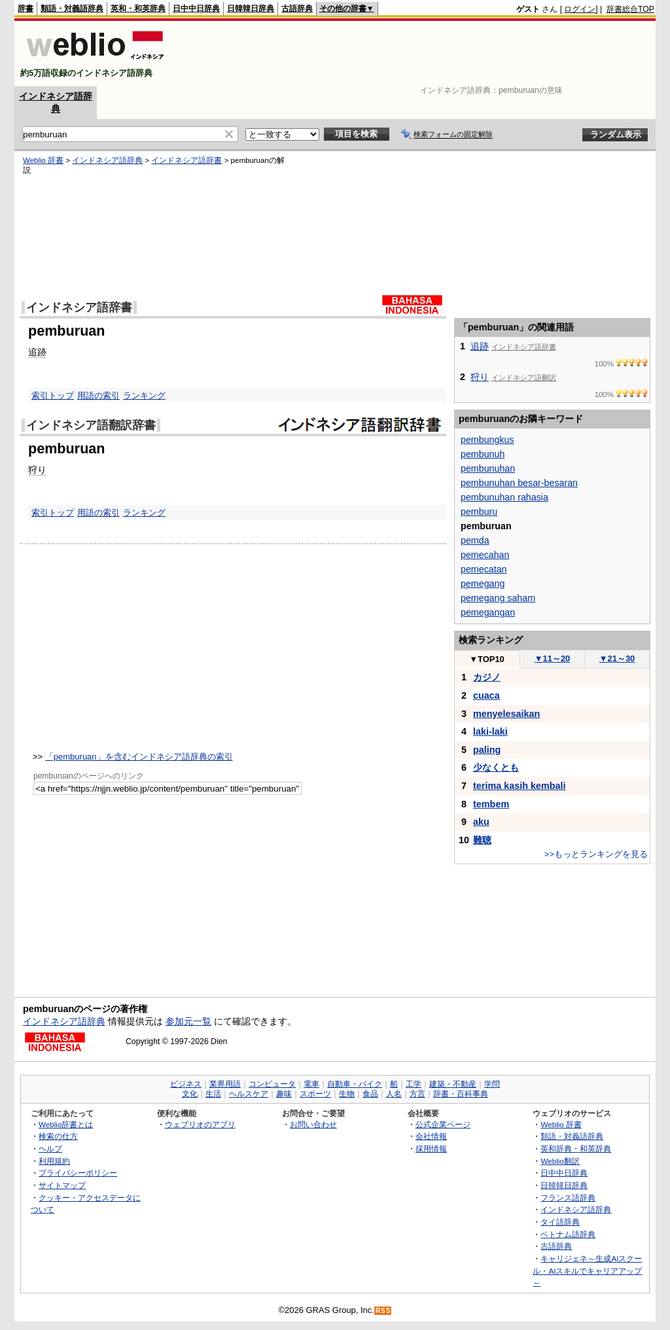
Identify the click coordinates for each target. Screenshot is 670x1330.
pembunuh (482, 454)
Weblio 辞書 (43, 160)
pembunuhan (488, 468)
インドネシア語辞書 (186, 160)
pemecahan (485, 555)
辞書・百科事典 (460, 1094)
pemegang (482, 583)
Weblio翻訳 (559, 1161)
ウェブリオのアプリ (200, 1124)
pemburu (479, 511)
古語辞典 (297, 8)
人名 (394, 1094)
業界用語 (225, 1084)
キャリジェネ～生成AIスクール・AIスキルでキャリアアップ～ (587, 1270)
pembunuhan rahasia (504, 497)
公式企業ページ (442, 1124)
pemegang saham (498, 598)
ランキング (144, 395)
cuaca (486, 695)
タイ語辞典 (560, 1221)
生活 (213, 1094)
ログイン (579, 9)
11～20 (553, 658)
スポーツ (315, 1094)
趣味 (284, 1094)
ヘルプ (50, 1148)
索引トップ (52, 395)
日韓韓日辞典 (250, 8)
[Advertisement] (416, 53)
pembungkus (487, 439)
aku (481, 821)
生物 (347, 1094)
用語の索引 (98, 395)
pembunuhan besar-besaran (519, 483)
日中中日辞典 (196, 8)
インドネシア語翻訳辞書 (91, 425)
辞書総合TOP (630, 9)
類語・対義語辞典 (72, 8)
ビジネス (186, 1084)
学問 (492, 1084)
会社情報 (431, 1136)
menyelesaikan (506, 714)
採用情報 (431, 1148)
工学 (413, 1084)
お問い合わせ (313, 1124)
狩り (37, 469)
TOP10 (486, 659)
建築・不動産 (452, 1084)
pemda (475, 540)
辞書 (25, 8)
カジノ (487, 677)
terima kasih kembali (519, 785)
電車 (311, 1084)
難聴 (482, 840)
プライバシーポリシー (78, 1172)
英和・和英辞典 (138, 8)
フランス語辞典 (567, 1197)
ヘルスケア (248, 1094)
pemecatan (484, 569)
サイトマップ (62, 1185)
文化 (190, 1094)
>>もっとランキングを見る (596, 854)
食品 (370, 1094)
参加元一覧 (188, 1021)
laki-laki (490, 731)
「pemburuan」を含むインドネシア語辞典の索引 (139, 756)
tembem (491, 804)
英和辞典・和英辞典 (575, 1148)
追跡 (37, 352)
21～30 (617, 658)
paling (487, 749)
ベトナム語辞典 (567, 1234)
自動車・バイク (354, 1084)
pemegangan (488, 612)
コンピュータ (272, 1084)
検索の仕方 (58, 1136)
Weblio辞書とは (66, 1124)
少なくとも (496, 767)
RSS (383, 1310)
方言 (417, 1094)
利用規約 (54, 1161)
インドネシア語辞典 (107, 160)
